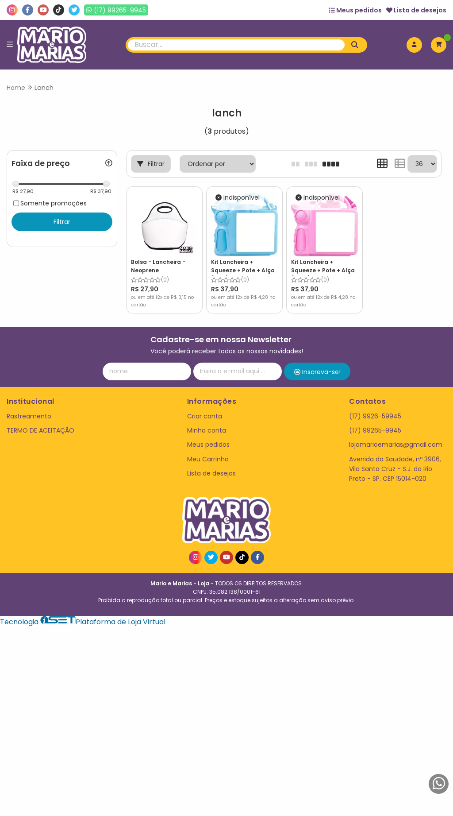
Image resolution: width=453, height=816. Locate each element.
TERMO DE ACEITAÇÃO (40, 430)
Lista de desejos (416, 10)
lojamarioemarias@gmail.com (395, 444)
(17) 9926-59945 (375, 416)
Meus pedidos (355, 10)
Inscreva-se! (317, 371)
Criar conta (204, 416)
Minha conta (206, 430)
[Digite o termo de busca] (236, 44)
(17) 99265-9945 (375, 430)
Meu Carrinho (208, 459)
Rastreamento (29, 416)
